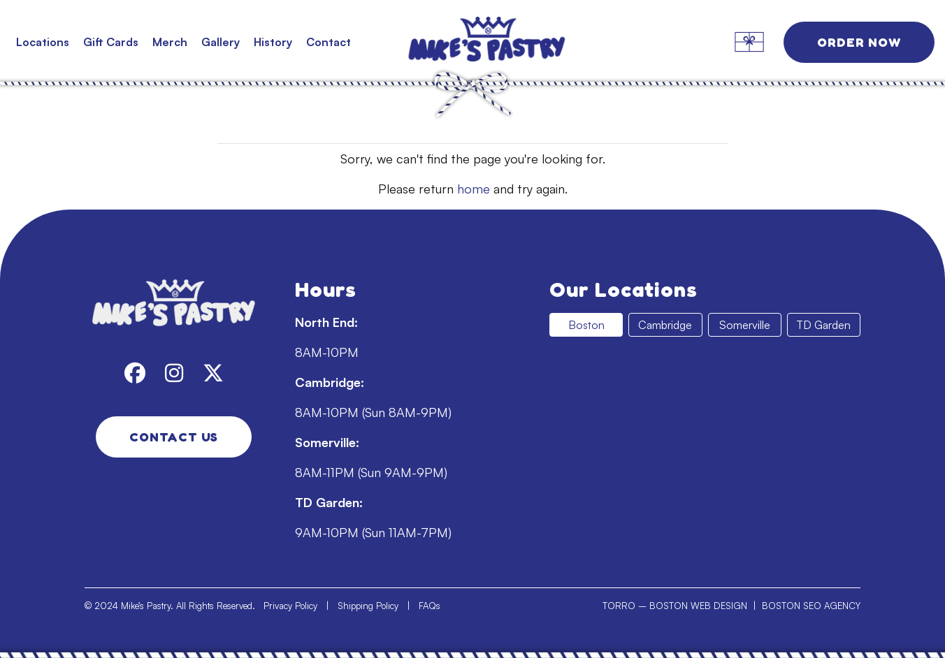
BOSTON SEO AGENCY (811, 605)
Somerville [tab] (744, 325)
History (273, 42)
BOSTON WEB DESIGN (698, 605)
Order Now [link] (859, 42)
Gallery (220, 42)
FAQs (429, 605)
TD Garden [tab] (823, 325)
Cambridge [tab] (665, 325)
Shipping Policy (368, 605)
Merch (169, 42)
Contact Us (173, 436)
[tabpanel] (704, 457)
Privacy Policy (290, 605)
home (473, 188)
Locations (42, 42)
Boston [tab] (586, 325)
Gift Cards (110, 42)
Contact (328, 42)
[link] (472, 42)
